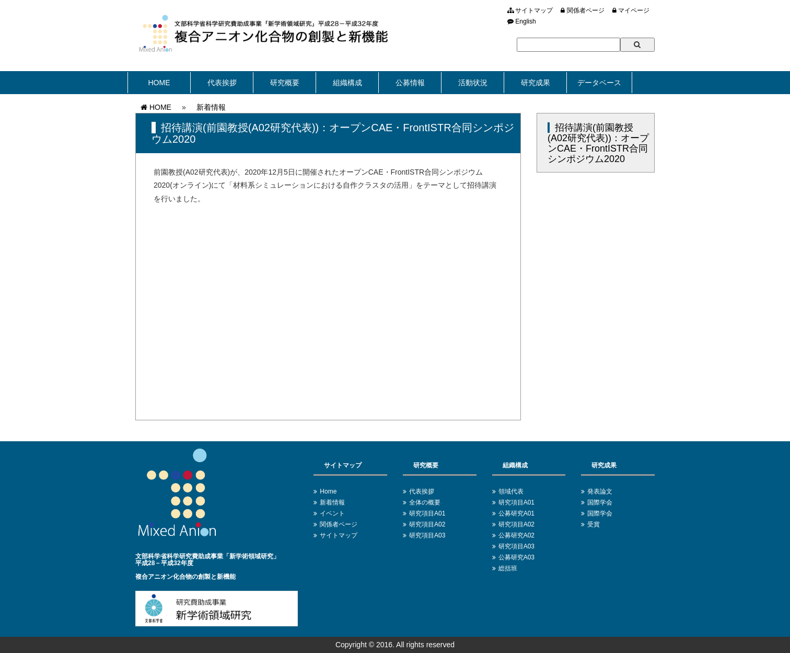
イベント (332, 513)
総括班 (507, 568)
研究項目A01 (427, 513)
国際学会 (599, 502)
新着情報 (211, 107)
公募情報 (410, 82)
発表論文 (599, 491)
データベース (599, 82)
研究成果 (535, 82)
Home (328, 491)
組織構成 (347, 82)
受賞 (593, 524)
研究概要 (284, 82)
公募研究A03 (516, 557)
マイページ (630, 10)
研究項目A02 (427, 524)
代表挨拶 (222, 82)
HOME (159, 82)
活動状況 (472, 82)
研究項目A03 (427, 535)
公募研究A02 (516, 535)
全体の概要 (424, 502)
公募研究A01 (516, 513)
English (521, 21)
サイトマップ (530, 10)
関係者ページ (582, 10)
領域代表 (511, 491)
